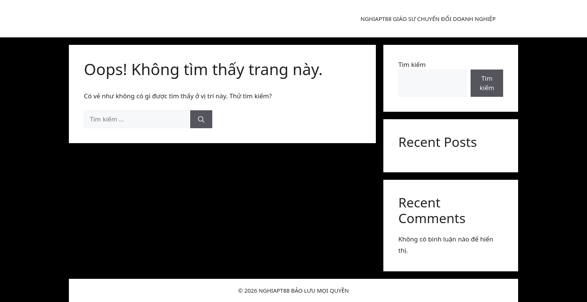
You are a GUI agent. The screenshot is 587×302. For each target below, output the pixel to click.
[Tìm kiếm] (201, 119)
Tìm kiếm (412, 64)
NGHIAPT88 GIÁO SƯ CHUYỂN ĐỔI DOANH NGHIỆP (428, 18)
